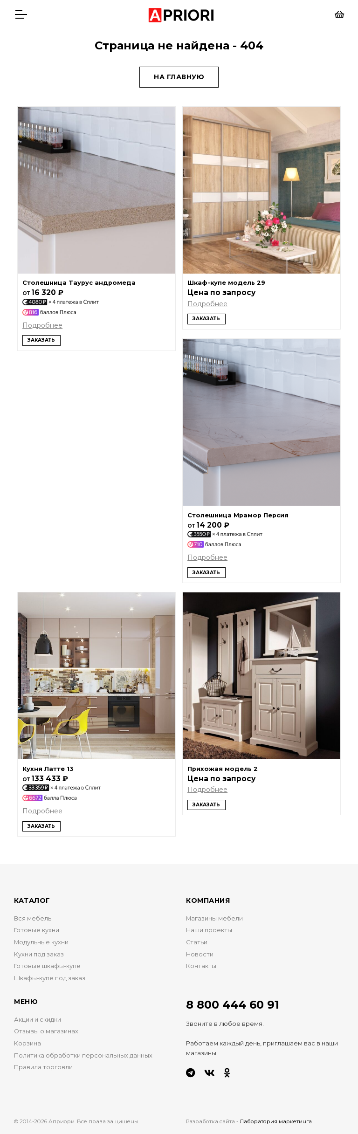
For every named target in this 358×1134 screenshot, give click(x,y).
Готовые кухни (36, 930)
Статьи (196, 942)
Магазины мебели (214, 918)
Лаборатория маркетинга (276, 1121)
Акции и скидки (37, 1019)
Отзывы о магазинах (46, 1031)
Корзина (27, 1043)
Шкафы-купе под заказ (49, 978)
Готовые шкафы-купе (47, 965)
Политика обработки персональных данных (83, 1055)
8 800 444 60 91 (232, 1004)
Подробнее (42, 325)
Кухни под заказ (39, 954)
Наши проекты (209, 930)
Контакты (201, 965)
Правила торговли (43, 1067)
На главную (179, 77)
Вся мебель (32, 918)
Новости (199, 954)
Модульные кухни (41, 942)
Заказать (41, 340)
